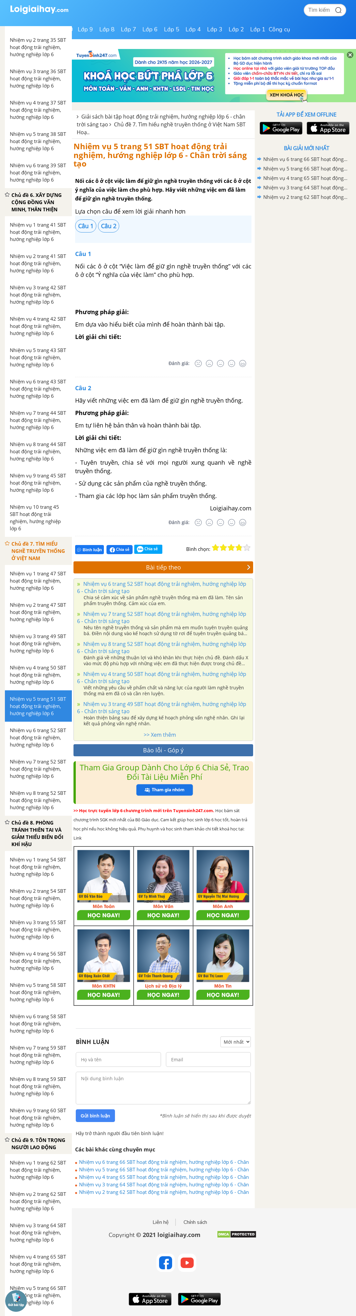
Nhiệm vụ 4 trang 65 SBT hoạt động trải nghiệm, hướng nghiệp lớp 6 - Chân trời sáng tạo (164, 1177)
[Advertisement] (306, 248)
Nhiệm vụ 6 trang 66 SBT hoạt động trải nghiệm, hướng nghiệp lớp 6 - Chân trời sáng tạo (164, 1162)
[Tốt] (231, 363)
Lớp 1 (258, 29)
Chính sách (195, 1222)
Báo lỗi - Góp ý (163, 750)
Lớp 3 (214, 29)
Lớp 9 (85, 29)
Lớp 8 (107, 29)
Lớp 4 (193, 29)
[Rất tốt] (242, 363)
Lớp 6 (150, 29)
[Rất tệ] (198, 363)
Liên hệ (161, 1222)
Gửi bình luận (95, 1115)
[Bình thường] (220, 363)
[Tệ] (209, 363)
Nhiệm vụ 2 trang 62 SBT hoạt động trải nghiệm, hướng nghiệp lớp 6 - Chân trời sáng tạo (164, 1192)
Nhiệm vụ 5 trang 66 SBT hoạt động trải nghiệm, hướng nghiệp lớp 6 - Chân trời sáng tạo (164, 1169)
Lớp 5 (171, 29)
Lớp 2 (236, 29)
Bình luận (89, 549)
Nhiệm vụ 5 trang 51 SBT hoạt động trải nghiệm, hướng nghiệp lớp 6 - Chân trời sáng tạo (160, 155)
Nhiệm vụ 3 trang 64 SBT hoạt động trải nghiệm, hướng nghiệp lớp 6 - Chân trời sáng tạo (164, 1184)
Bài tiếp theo (198, 567)
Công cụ (279, 29)
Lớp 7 (128, 29)
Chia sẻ (119, 550)
